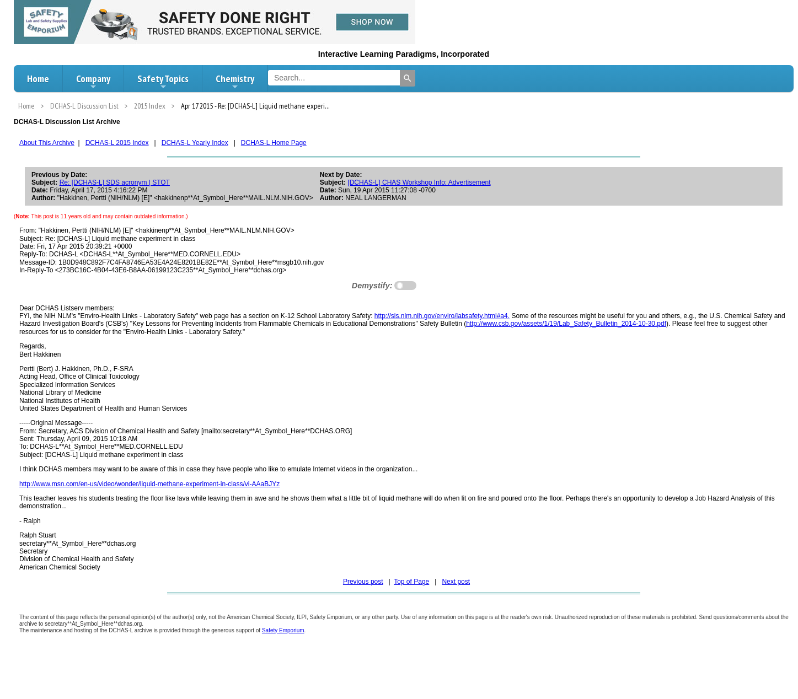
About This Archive (46, 143)
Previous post (363, 581)
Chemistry (235, 81)
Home (38, 78)
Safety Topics (163, 81)
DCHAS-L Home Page (274, 143)
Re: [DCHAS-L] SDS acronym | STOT (115, 182)
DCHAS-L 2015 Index (117, 143)
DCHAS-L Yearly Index (195, 143)
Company (93, 81)
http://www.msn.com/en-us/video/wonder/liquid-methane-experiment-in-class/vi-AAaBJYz (149, 484)
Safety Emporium (283, 630)
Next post (456, 581)
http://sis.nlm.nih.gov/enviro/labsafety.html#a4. (442, 316)
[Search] (407, 78)
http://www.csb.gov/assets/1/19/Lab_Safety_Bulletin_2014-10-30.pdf (566, 323)
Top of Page (411, 581)
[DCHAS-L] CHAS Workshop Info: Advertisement (418, 182)
